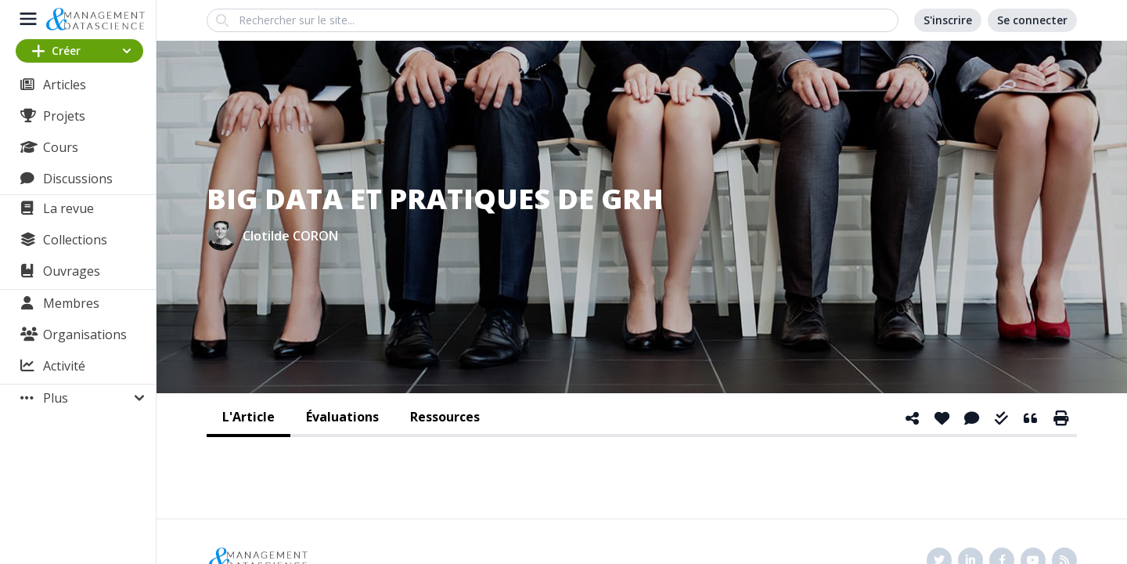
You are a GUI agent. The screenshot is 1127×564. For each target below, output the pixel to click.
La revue (68, 208)
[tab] (248, 418)
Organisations (85, 334)
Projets (64, 116)
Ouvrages (71, 271)
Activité (64, 365)
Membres (71, 303)
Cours (60, 147)
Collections (75, 239)
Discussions (78, 178)
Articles (64, 84)
